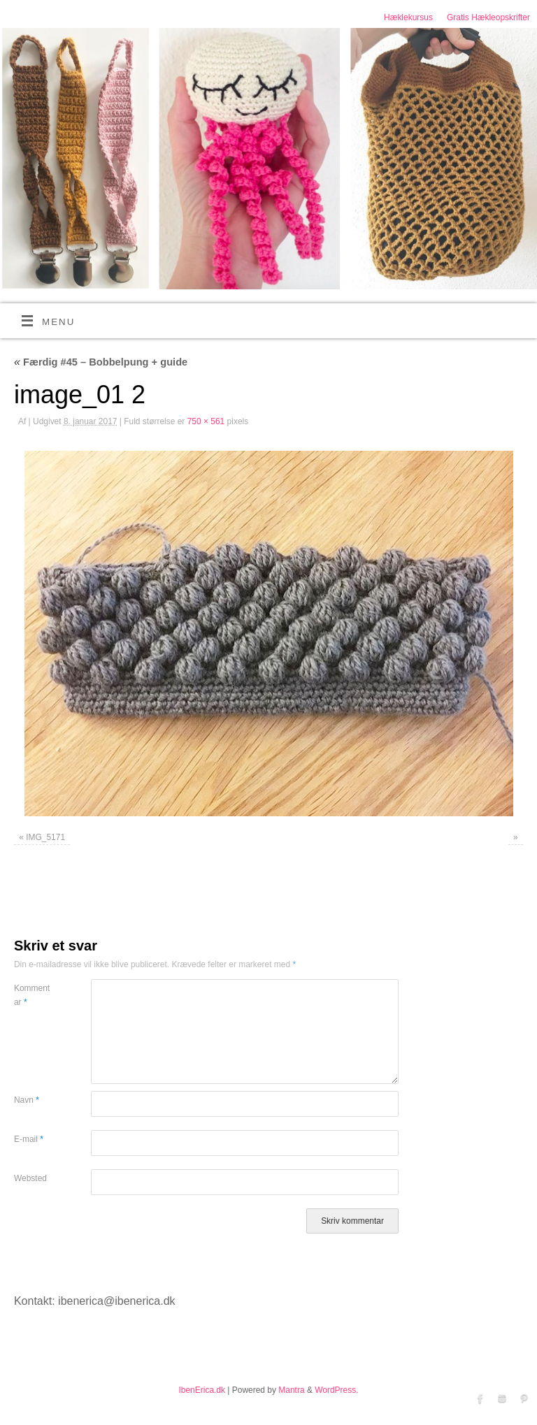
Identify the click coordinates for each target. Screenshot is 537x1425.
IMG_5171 (45, 837)
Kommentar (32, 995)
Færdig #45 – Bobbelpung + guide (100, 362)
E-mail (28, 1139)
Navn (26, 1100)
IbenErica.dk (201, 1390)
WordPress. (336, 1390)
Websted (30, 1178)
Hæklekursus (408, 17)
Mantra (291, 1390)
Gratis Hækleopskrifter (488, 17)
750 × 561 (206, 421)
